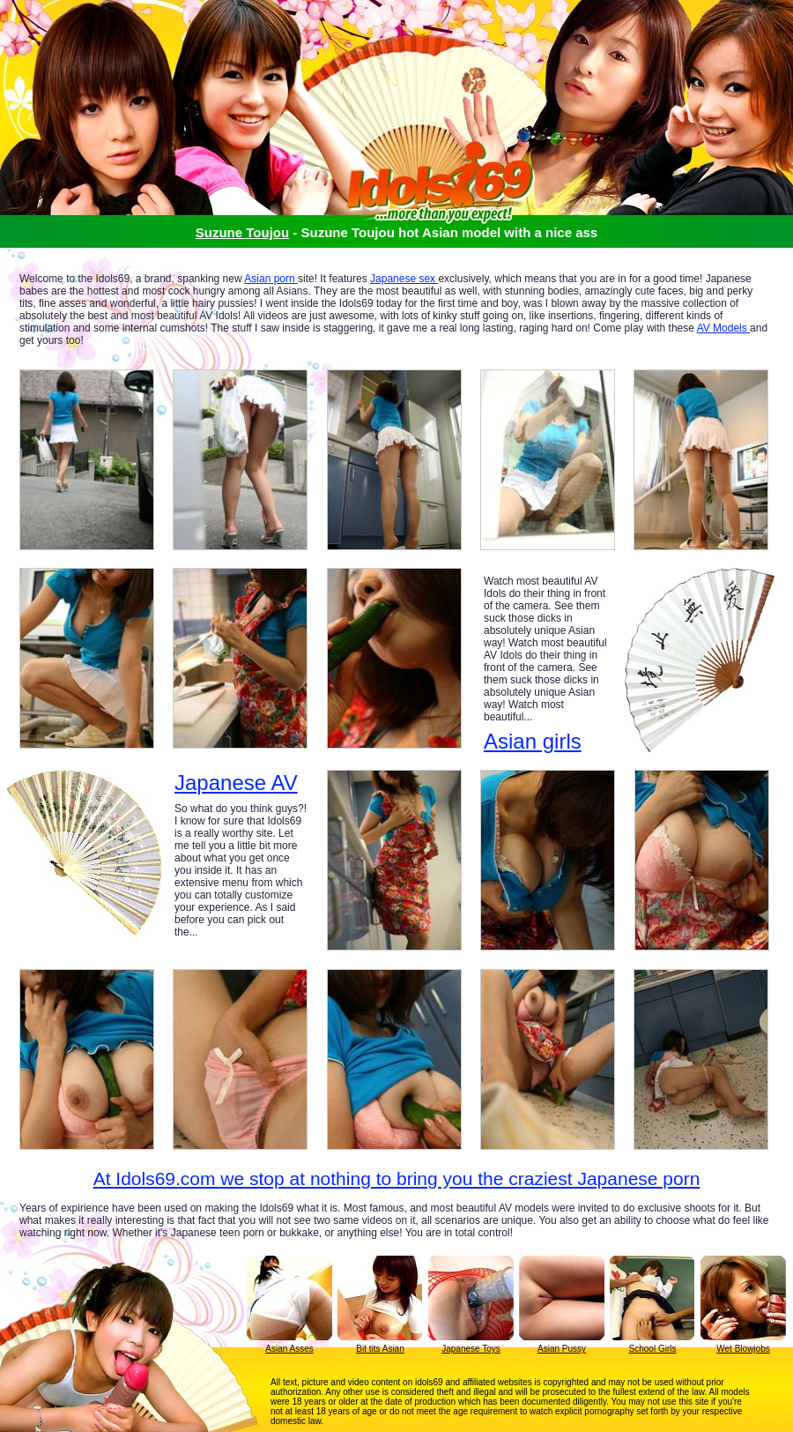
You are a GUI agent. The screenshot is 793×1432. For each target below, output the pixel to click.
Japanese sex (404, 278)
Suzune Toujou (242, 232)
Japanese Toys (470, 1349)
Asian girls (533, 741)
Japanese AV (236, 783)
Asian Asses (289, 1349)
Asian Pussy (561, 1349)
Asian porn (271, 278)
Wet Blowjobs (742, 1349)
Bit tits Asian (380, 1349)
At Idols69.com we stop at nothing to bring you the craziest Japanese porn (396, 1178)
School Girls (653, 1349)
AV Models (723, 328)
